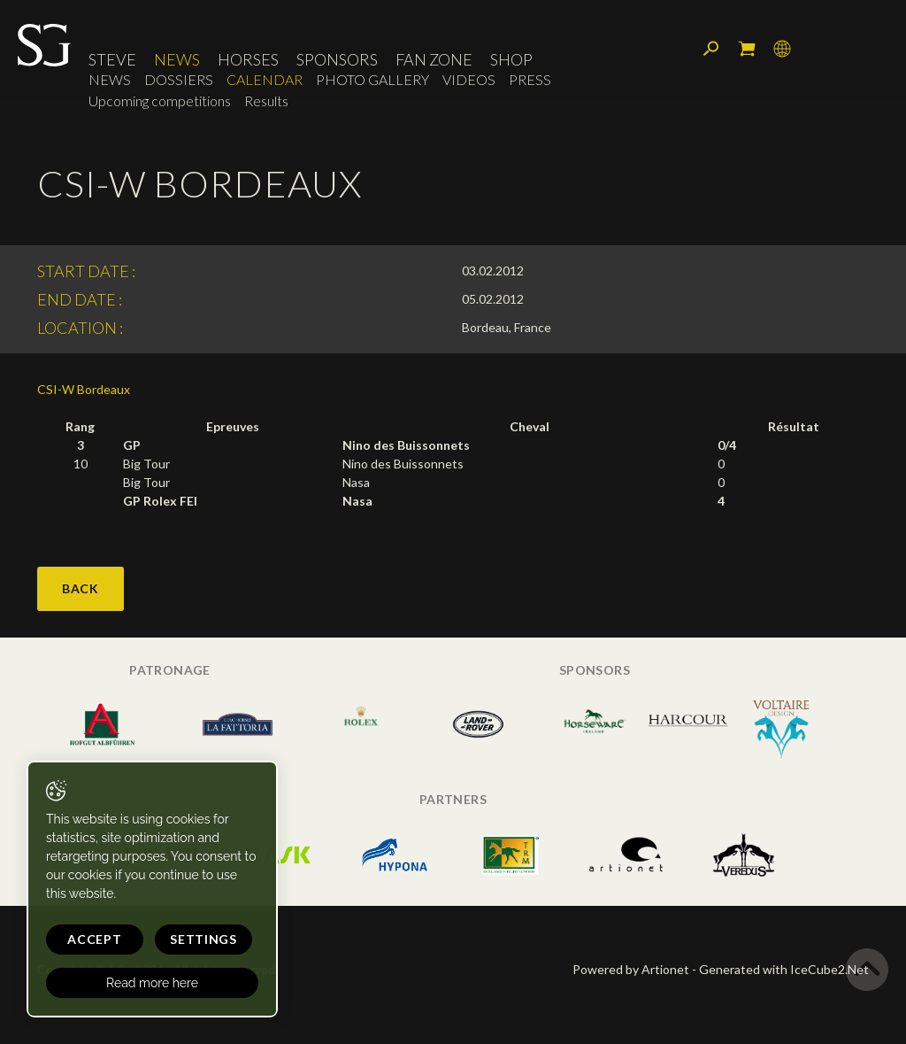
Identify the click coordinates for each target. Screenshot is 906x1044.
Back (80, 588)
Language (782, 49)
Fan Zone (433, 59)
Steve (112, 59)
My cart (747, 49)
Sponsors (337, 59)
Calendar (264, 79)
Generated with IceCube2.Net (784, 969)
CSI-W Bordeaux (83, 389)
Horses (248, 59)
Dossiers (178, 79)
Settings (203, 939)
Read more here (152, 983)
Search (711, 49)
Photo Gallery (372, 79)
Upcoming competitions (159, 100)
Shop (511, 59)
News (177, 59)
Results (266, 100)
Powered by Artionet (630, 969)
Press (530, 79)
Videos (468, 79)
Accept (94, 939)
